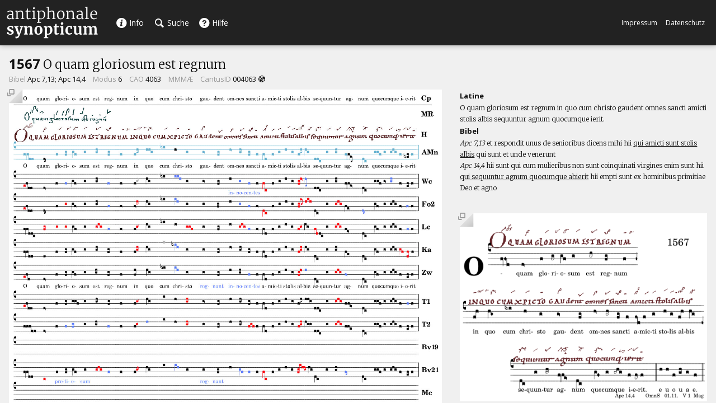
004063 (244, 79)
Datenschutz (685, 22)
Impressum (639, 22)
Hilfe (213, 22)
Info (130, 22)
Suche (172, 22)
